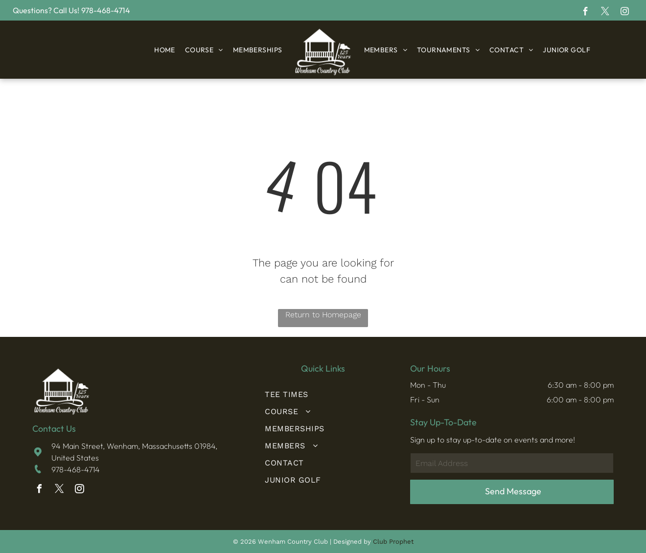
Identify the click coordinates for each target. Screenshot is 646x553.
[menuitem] (164, 49)
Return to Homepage (323, 314)
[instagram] (625, 12)
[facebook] (585, 12)
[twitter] (605, 12)
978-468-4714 (75, 469)
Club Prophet (393, 541)
